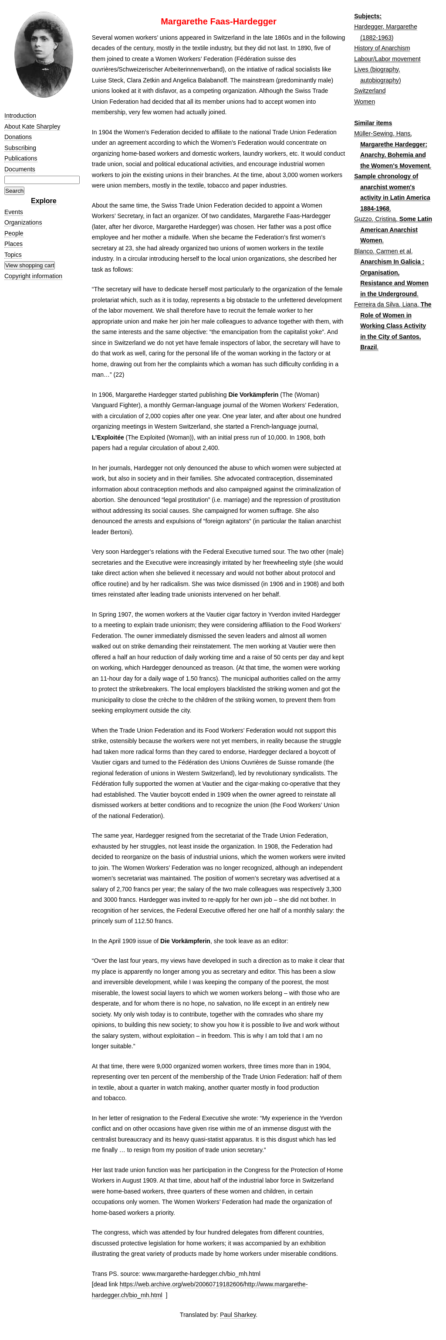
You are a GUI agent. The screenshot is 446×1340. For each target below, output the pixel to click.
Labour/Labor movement (387, 58)
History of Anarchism (382, 47)
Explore (44, 201)
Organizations (23, 222)
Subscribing (20, 147)
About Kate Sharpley (32, 126)
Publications (20, 158)
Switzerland (369, 90)
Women (364, 101)
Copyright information (33, 276)
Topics (13, 254)
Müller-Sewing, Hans (382, 133)
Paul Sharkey (238, 1314)
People (14, 233)
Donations (18, 136)
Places (13, 243)
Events (13, 211)
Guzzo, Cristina (375, 218)
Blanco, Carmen (376, 251)
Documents (19, 169)
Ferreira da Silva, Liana (385, 304)
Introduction (20, 115)
